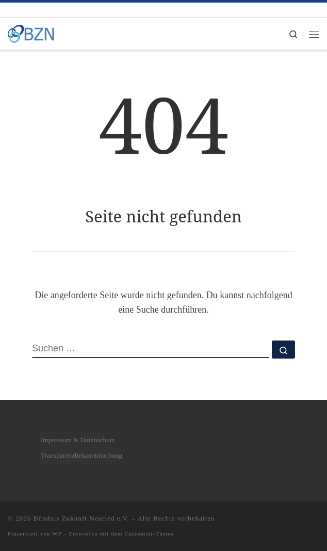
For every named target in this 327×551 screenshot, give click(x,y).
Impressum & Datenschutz (78, 440)
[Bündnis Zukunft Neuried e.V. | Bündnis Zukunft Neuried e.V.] (31, 33)
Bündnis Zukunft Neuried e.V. (81, 518)
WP (56, 533)
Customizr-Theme (149, 533)
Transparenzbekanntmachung (81, 455)
